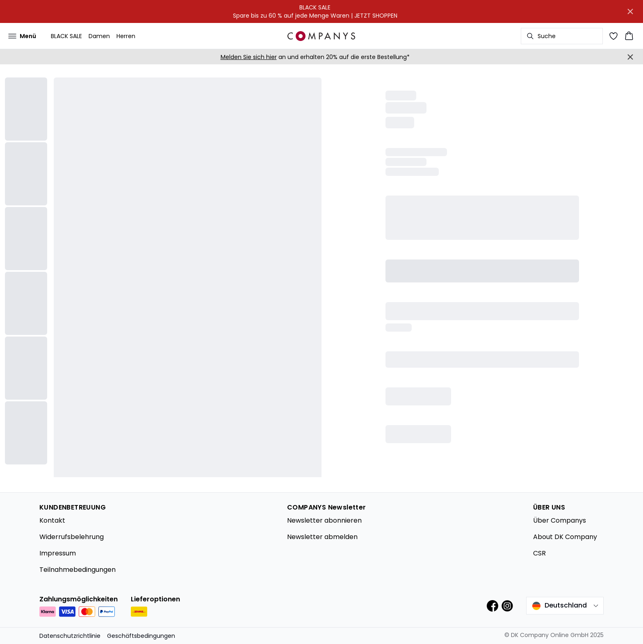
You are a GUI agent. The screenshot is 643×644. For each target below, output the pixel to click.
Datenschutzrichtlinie (69, 636)
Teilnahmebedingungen (77, 569)
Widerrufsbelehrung (71, 537)
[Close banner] (630, 11)
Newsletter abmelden (322, 537)
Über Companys (559, 520)
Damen (99, 36)
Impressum (57, 553)
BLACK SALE (66, 36)
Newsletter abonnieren (324, 520)
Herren (125, 36)
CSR (539, 553)
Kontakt (52, 520)
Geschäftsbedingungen (141, 636)
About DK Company (565, 537)
